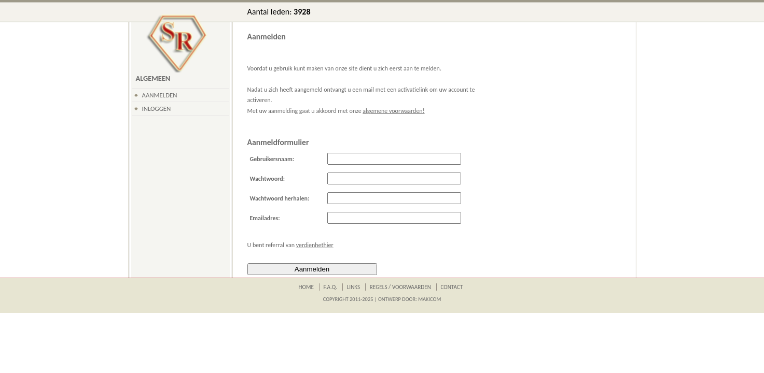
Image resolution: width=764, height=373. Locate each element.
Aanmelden (159, 95)
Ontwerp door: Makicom (409, 299)
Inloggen (156, 108)
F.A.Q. (331, 287)
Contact (451, 287)
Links (353, 287)
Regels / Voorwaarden (400, 287)
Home (306, 287)
